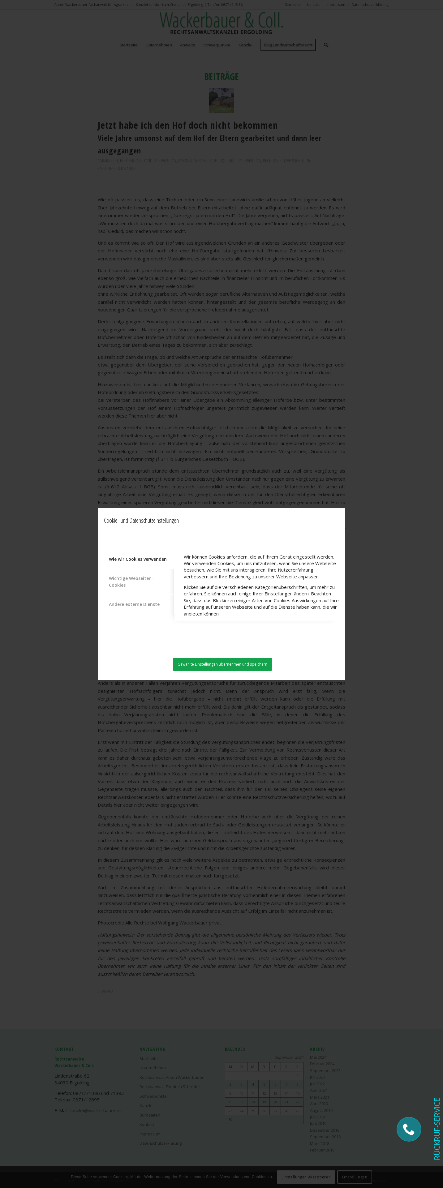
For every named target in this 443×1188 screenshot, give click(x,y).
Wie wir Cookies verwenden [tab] (138, 559)
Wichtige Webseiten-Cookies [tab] (131, 581)
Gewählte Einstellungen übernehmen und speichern (222, 664)
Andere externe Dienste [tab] (134, 604)
